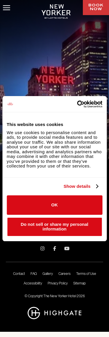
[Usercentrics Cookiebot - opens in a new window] (77, 104)
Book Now (95, 7)
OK (54, 204)
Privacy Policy (58, 283)
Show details (77, 186)
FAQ (34, 273)
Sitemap (79, 283)
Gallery (47, 273)
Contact (19, 273)
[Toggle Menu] (6, 7)
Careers (64, 273)
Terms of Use (86, 273)
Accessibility (33, 283)
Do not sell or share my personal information (54, 227)
